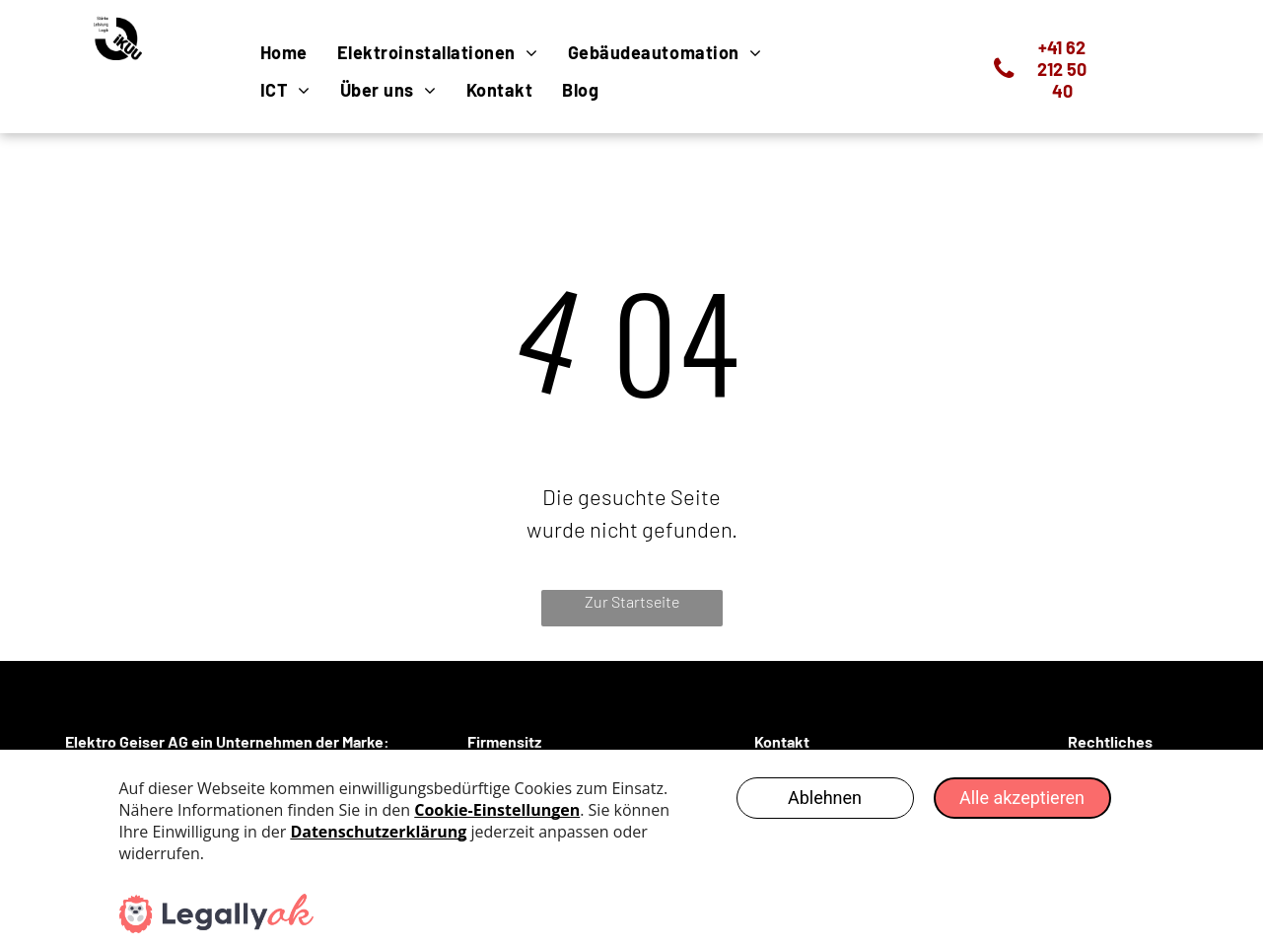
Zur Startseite (632, 601)
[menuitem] (284, 52)
